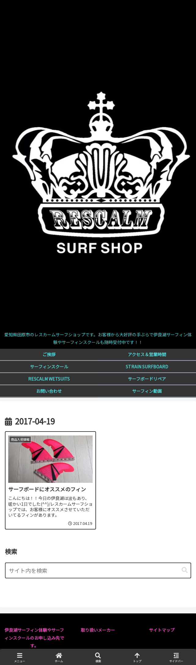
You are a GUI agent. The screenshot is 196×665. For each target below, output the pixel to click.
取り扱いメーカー (98, 630)
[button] (184, 570)
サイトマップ (162, 630)
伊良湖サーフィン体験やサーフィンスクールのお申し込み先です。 (34, 637)
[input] (98, 570)
